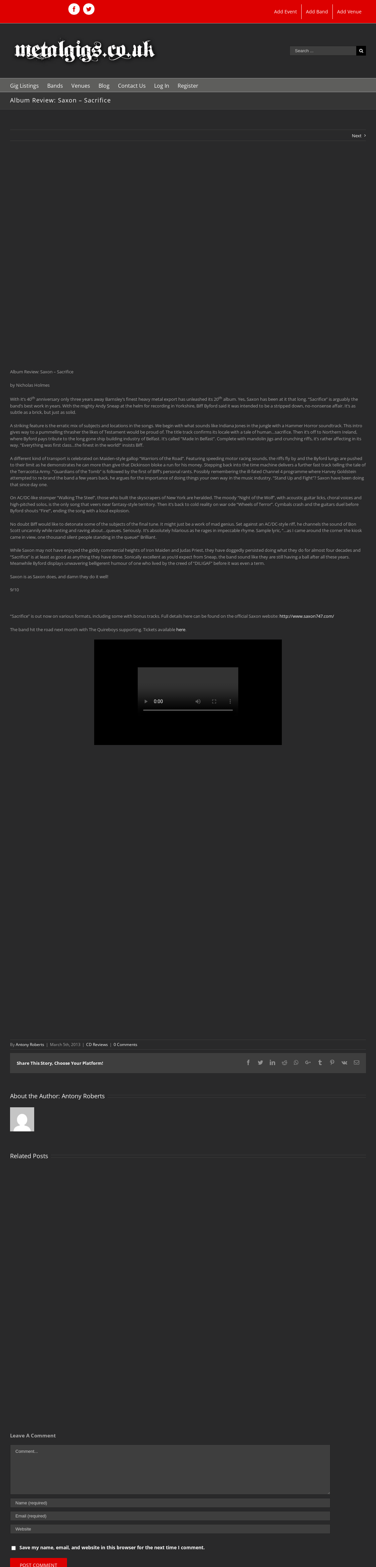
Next (357, 136)
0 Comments (125, 1044)
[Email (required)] (170, 1516)
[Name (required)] (170, 1503)
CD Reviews (97, 1044)
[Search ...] (323, 51)
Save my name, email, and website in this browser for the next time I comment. (112, 1547)
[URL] (170, 1529)
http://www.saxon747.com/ (306, 616)
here (180, 629)
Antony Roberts (30, 1044)
